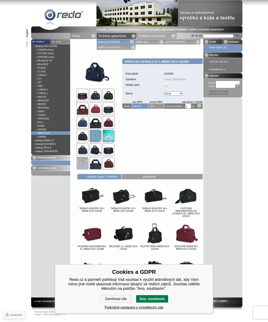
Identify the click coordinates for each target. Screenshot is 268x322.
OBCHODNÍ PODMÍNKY (175, 29)
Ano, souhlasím (152, 299)
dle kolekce (38, 41)
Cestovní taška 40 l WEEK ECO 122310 (186, 247)
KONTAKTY (217, 29)
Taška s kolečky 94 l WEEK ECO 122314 (155, 209)
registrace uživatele (219, 91)
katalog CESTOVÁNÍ (109, 42)
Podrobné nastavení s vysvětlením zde (134, 307)
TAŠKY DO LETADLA (109, 47)
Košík (213, 42)
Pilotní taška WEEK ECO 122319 (154, 247)
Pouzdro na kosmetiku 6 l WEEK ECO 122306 (92, 247)
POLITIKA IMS (152, 29)
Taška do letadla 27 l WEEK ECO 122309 (63, 15)
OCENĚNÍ (203, 29)
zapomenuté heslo (218, 94)
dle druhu (57, 41)
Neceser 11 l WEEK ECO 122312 (123, 247)
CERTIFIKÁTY (134, 29)
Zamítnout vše (116, 299)
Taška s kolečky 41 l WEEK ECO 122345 (123, 209)
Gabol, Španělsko (175, 79)
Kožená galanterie (112, 36)
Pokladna (234, 42)
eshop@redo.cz (50, 301)
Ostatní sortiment (152, 36)
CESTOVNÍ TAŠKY (175, 42)
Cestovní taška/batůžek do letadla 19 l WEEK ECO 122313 (186, 212)
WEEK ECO (142, 42)
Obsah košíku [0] (218, 47)
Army (76, 36)
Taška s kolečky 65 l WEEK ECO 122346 (92, 209)
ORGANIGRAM (116, 29)
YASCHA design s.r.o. (54, 314)
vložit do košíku (174, 106)
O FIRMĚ (101, 29)
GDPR (193, 29)
